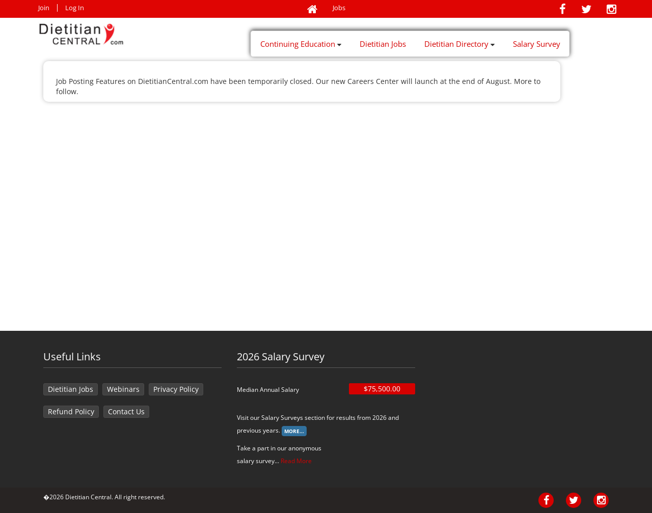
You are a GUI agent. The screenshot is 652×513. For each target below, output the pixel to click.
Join (43, 8)
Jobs (339, 8)
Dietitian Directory (459, 44)
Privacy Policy (176, 389)
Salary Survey (536, 44)
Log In (74, 8)
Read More (296, 461)
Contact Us (126, 411)
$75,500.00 (382, 388)
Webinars (123, 389)
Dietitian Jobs (383, 44)
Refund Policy (71, 411)
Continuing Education (300, 44)
